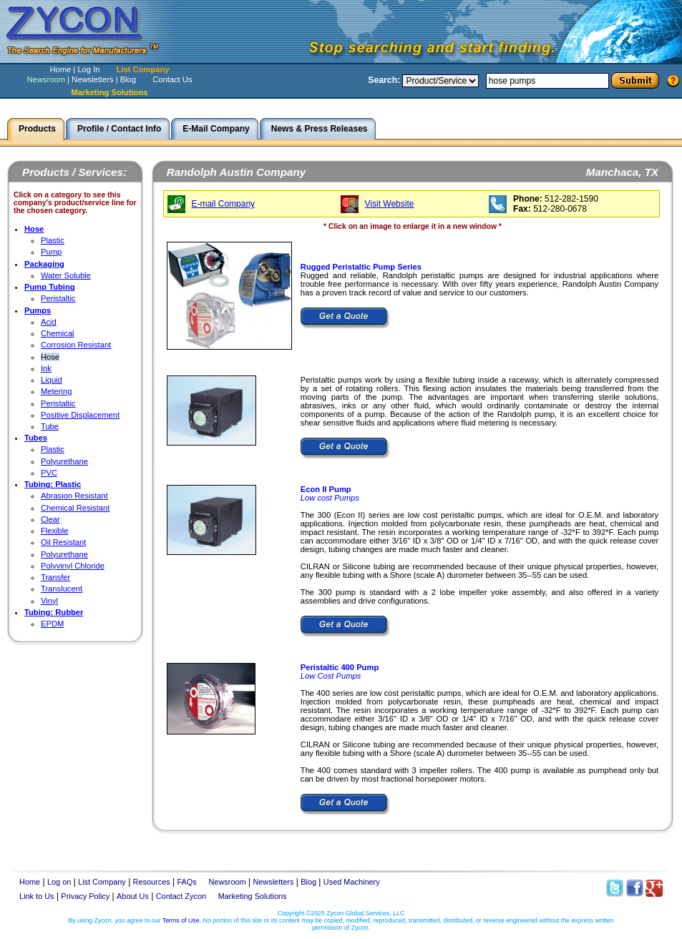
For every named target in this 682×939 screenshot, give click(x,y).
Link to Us (36, 896)
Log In (88, 69)
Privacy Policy (85, 896)
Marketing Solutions (252, 896)
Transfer (55, 577)
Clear (50, 519)
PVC (49, 472)
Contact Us (172, 79)
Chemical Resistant (75, 507)
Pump (51, 251)
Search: (384, 80)
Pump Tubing (49, 286)
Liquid (51, 379)
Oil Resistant (63, 542)
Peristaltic (58, 298)
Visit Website (389, 204)
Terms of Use (181, 920)
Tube (50, 426)
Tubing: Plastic (52, 484)
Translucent (61, 588)
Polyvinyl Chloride (72, 565)
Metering (56, 391)
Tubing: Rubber (53, 612)
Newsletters (92, 79)
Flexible (55, 530)
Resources (151, 881)
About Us (133, 896)
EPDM (52, 623)
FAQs (187, 881)
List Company (143, 69)
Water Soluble (66, 275)
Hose (34, 229)
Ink (46, 368)
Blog (128, 79)
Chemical (57, 333)
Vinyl (49, 600)
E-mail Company (223, 204)
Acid (49, 322)
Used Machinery (351, 881)
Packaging (44, 264)
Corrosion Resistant (76, 344)
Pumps (37, 310)
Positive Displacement (80, 414)
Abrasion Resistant (74, 495)
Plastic (52, 240)
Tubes (35, 437)
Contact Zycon (181, 896)
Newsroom (45, 79)
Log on (59, 881)
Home (60, 69)
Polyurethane (64, 461)
